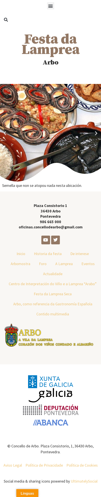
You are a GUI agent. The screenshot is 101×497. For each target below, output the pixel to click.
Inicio (21, 253)
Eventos (88, 263)
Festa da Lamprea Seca (53, 293)
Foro (43, 263)
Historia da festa (48, 253)
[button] (50, 5)
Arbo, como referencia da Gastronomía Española (52, 303)
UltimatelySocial (84, 481)
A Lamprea (64, 263)
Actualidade (52, 273)
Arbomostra (20, 263)
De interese (79, 253)
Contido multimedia (52, 313)
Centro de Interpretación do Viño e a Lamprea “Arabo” (53, 283)
